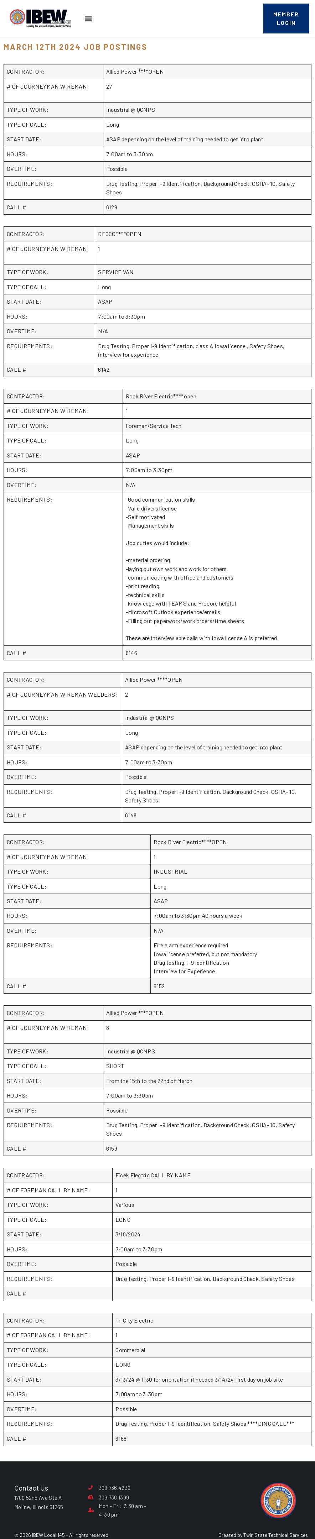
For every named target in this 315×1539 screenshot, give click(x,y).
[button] (88, 19)
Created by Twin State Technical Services (263, 1535)
